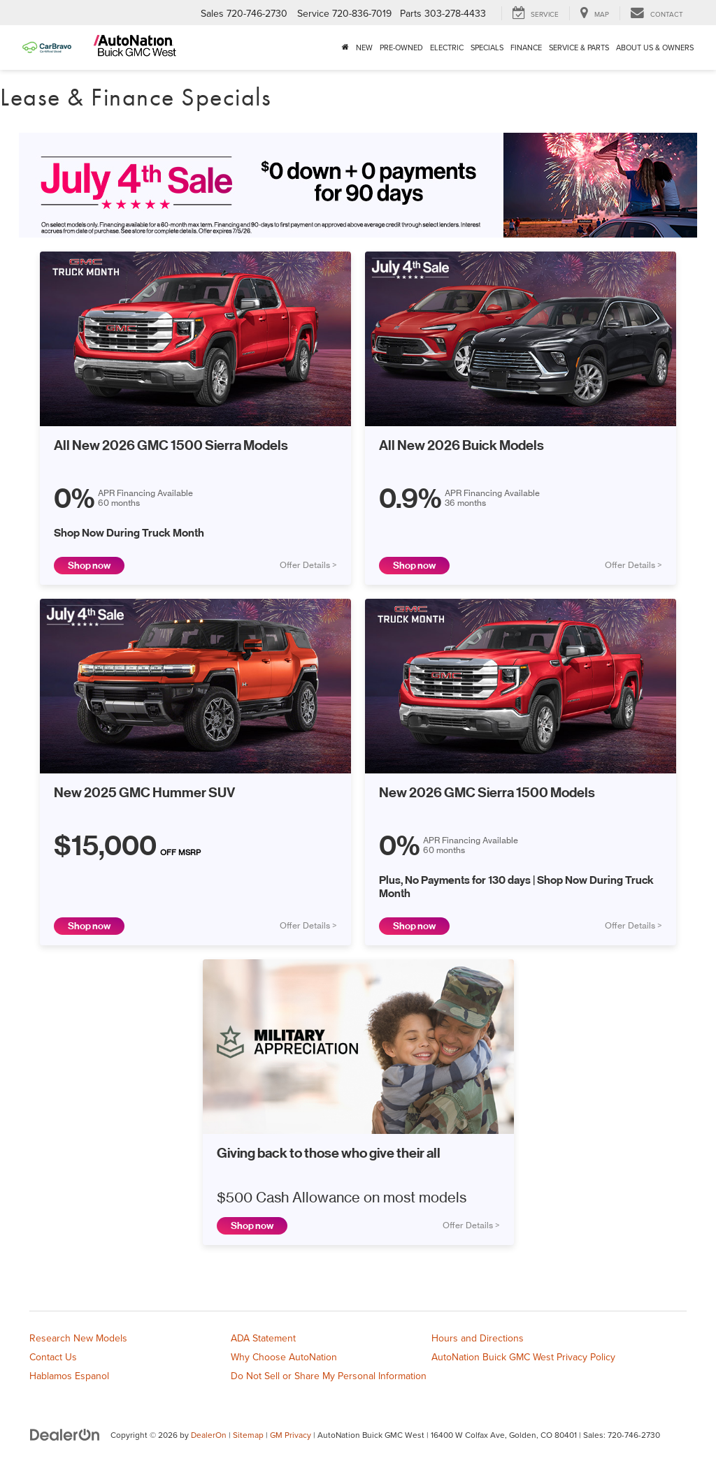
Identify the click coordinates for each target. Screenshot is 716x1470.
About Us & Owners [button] (655, 47)
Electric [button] (447, 47)
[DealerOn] (65, 1434)
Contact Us (53, 1357)
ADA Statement (263, 1338)
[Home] (345, 47)
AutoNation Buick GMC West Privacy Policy (523, 1357)
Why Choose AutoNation (284, 1357)
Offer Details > (308, 565)
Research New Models (78, 1338)
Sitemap (248, 1435)
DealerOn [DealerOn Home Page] (209, 1435)
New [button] (364, 47)
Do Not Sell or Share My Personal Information (329, 1376)
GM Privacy (290, 1435)
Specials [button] (487, 47)
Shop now (89, 566)
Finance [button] (526, 47)
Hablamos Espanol (69, 1376)
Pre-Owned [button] (401, 47)
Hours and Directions (477, 1338)
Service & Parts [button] (579, 47)
